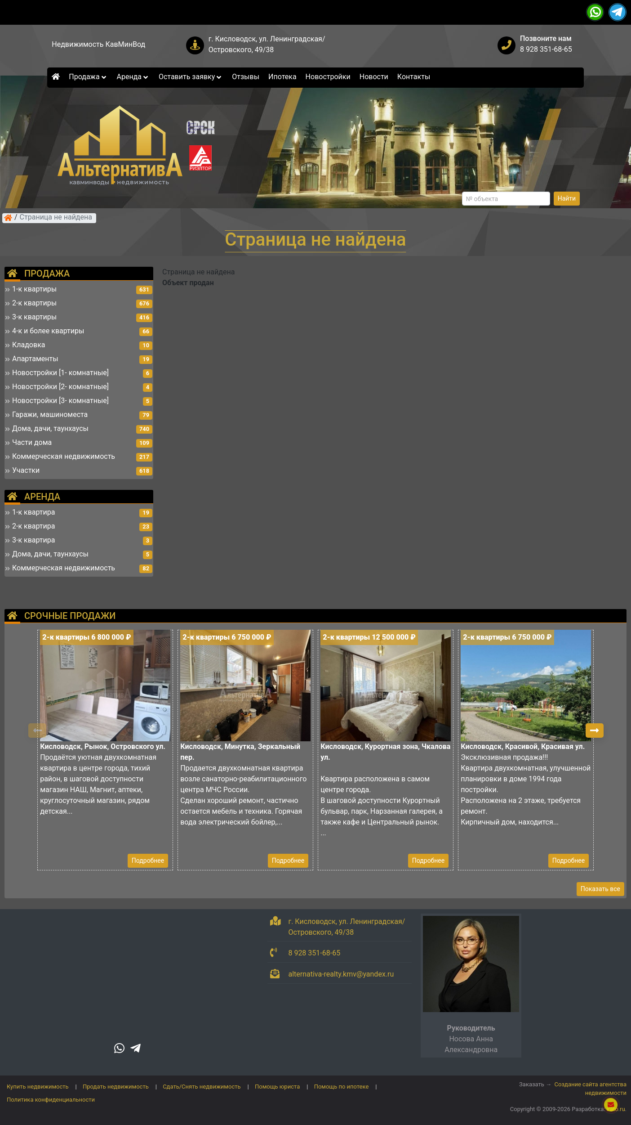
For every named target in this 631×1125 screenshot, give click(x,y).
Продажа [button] (88, 76)
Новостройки (328, 76)
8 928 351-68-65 (546, 49)
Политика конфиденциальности (51, 1099)
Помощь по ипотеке (341, 1086)
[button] (595, 730)
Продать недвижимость (116, 1086)
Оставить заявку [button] (191, 76)
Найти (567, 198)
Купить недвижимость (38, 1086)
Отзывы (245, 76)
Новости (374, 76)
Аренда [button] (133, 76)
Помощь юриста (277, 1086)
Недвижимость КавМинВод (98, 44)
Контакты (413, 76)
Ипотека (282, 76)
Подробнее (148, 860)
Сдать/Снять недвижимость (201, 1086)
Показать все (600, 888)
